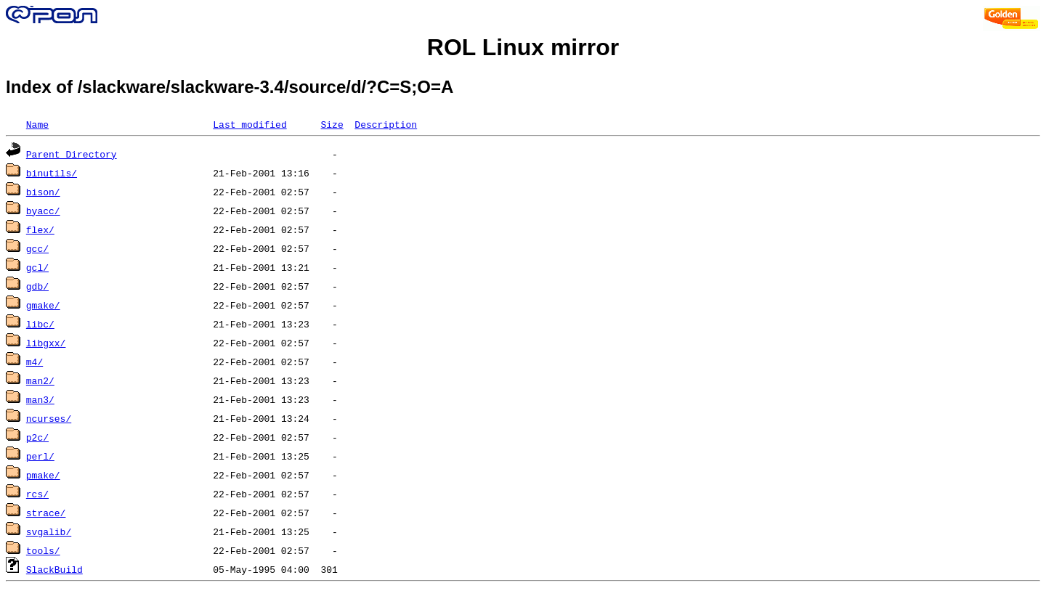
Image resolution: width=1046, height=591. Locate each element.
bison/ (43, 191)
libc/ (40, 323)
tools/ (43, 550)
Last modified (249, 124)
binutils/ (51, 172)
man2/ (40, 380)
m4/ (34, 361)
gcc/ (37, 248)
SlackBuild (54, 569)
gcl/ (37, 267)
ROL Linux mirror (523, 47)
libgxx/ (46, 342)
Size (331, 124)
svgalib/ (48, 531)
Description (385, 124)
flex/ (40, 229)
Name (37, 124)
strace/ (46, 512)
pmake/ (43, 474)
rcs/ (37, 493)
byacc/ (43, 210)
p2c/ (37, 437)
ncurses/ (48, 418)
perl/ (40, 455)
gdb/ (37, 286)
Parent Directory (71, 153)
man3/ (40, 399)
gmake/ (43, 304)
